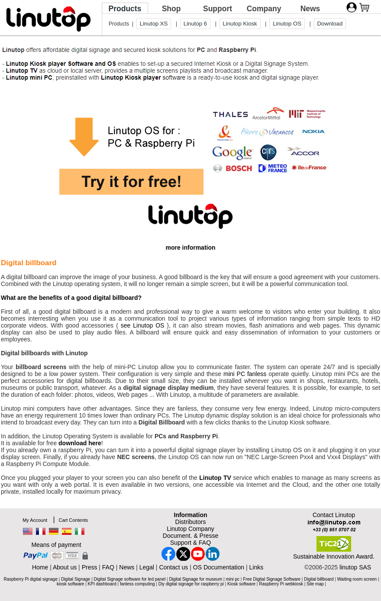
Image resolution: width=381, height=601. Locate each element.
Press (89, 567)
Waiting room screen (357, 579)
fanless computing (137, 584)
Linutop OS (287, 23)
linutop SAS (355, 567)
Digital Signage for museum (195, 579)
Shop (171, 8)
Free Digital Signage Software (271, 579)
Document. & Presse (190, 535)
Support (217, 8)
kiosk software (70, 584)
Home (40, 567)
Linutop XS (154, 23)
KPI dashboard (102, 584)
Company (264, 8)
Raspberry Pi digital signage (30, 579)
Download (330, 23)
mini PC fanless (244, 373)
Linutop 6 (195, 23)
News (310, 8)
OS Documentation (218, 567)
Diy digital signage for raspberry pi (191, 584)
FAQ (108, 567)
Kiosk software (241, 584)
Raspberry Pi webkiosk (281, 584)
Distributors (190, 521)
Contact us (173, 567)
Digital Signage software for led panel (130, 579)
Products (125, 8)
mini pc (232, 579)
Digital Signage (75, 579)
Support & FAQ (190, 542)
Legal (146, 567)
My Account (35, 520)
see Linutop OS (143, 325)
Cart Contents (73, 520)
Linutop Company (190, 528)
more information (190, 247)
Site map (315, 584)
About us (65, 567)
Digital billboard (318, 579)
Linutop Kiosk (240, 23)
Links (256, 567)
